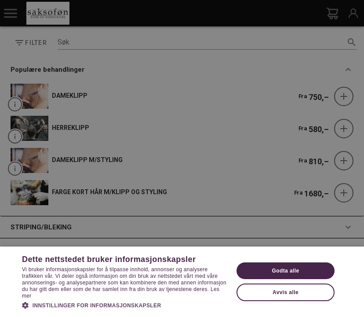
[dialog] (182, 158)
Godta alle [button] (285, 271)
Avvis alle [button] (285, 292)
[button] (124, 305)
